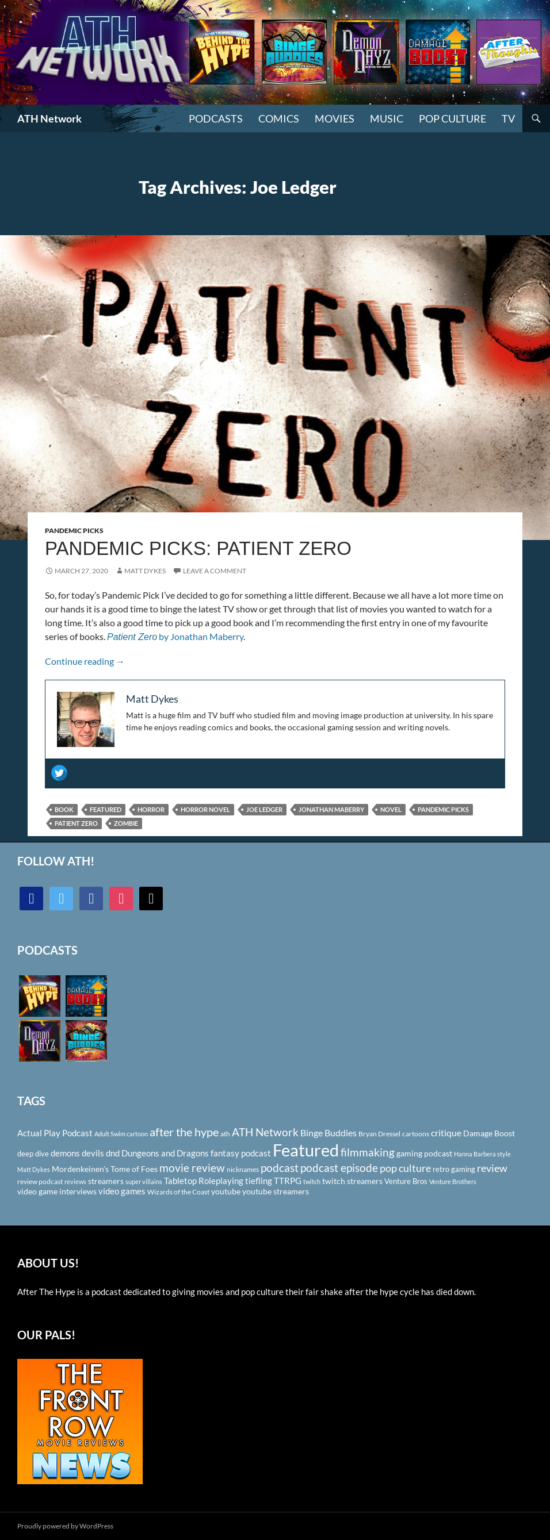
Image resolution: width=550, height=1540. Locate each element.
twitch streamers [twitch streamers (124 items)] (352, 1181)
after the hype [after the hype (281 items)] (184, 1132)
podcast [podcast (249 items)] (280, 1167)
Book (64, 809)
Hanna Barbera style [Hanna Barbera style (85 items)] (482, 1154)
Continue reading (85, 661)
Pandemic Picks (74, 530)
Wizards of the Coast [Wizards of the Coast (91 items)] (178, 1192)
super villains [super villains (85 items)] (143, 1181)
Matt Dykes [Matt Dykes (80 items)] (33, 1169)
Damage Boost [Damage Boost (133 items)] (489, 1133)
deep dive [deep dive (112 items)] (33, 1153)
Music (386, 118)
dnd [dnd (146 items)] (113, 1153)
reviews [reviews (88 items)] (75, 1181)
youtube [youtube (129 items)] (225, 1191)
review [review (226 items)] (492, 1168)
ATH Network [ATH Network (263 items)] (265, 1132)
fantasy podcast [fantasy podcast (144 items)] (241, 1153)
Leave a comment (214, 570)
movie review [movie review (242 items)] (192, 1168)
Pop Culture (452, 118)
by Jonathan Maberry (175, 636)
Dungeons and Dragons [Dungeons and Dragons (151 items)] (165, 1153)
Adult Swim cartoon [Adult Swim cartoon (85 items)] (121, 1133)
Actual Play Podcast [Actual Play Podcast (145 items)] (55, 1133)
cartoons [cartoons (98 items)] (415, 1133)
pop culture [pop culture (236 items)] (405, 1168)
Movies (334, 118)
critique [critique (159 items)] (446, 1133)
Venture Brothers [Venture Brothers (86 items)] (452, 1181)
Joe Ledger (264, 809)
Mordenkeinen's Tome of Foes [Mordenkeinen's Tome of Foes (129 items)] (105, 1169)
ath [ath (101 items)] (225, 1133)
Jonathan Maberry (331, 809)
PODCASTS (216, 118)
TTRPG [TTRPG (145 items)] (287, 1180)
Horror (151, 809)
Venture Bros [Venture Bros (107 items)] (405, 1181)
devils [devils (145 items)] (93, 1153)
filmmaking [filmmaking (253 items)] (368, 1152)
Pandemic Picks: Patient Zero (198, 548)
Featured (105, 809)
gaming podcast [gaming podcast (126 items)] (424, 1153)
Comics (278, 118)
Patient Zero (76, 823)
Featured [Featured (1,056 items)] (306, 1150)
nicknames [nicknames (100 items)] (243, 1169)
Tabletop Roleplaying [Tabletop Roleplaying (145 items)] (203, 1180)
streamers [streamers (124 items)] (106, 1181)
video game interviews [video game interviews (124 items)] (57, 1191)
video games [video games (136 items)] (122, 1191)
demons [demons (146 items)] (65, 1153)
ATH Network (49, 118)
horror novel (205, 809)
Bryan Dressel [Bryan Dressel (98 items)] (379, 1133)
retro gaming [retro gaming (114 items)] (454, 1169)
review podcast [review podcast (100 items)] (40, 1181)
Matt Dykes (145, 570)
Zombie (126, 823)
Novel (391, 809)
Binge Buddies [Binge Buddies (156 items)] (328, 1133)
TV (508, 118)
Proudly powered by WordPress (65, 1526)
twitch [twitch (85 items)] (311, 1181)
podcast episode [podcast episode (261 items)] (339, 1167)
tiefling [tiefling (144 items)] (258, 1180)
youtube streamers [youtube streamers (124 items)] (275, 1191)
